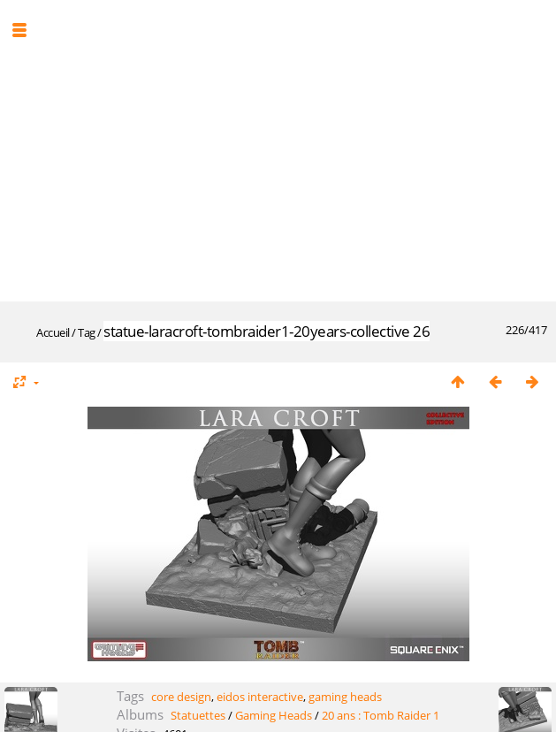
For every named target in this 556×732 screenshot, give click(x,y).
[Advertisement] (284, 148)
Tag (86, 332)
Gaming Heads (273, 715)
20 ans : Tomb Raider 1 (380, 715)
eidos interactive (260, 697)
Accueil (53, 332)
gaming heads (345, 697)
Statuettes (198, 715)
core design (181, 697)
